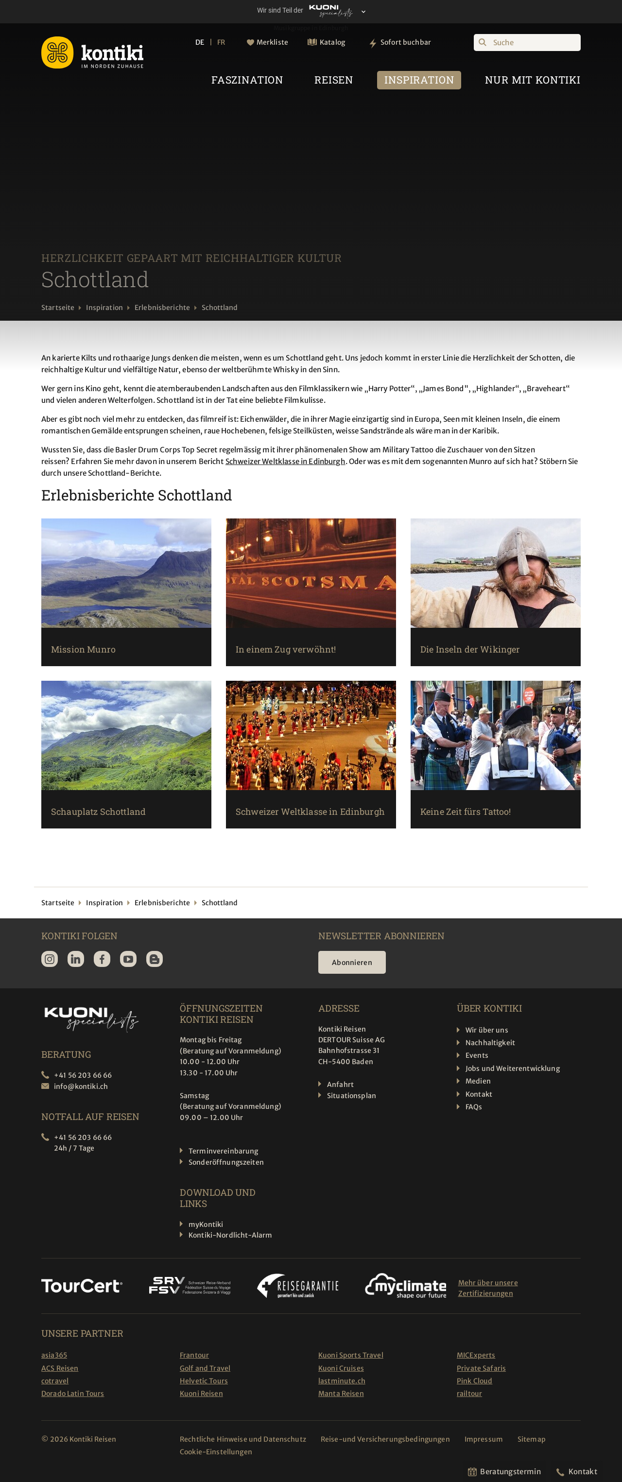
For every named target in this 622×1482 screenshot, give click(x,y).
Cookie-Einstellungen (216, 1452)
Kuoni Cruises (341, 1368)
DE (199, 42)
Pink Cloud (474, 1381)
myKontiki (206, 1224)
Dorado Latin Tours (72, 1393)
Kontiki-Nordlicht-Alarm (230, 1235)
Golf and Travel (205, 1368)
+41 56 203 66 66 (83, 1075)
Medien (478, 1081)
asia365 (54, 1355)
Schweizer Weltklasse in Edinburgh (285, 461)
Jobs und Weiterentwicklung (513, 1068)
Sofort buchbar (405, 42)
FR (221, 42)
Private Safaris (481, 1368)
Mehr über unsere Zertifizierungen (488, 1288)
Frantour (194, 1355)
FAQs (474, 1107)
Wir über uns (487, 1030)
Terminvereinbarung (224, 1151)
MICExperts (476, 1355)
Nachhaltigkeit (490, 1042)
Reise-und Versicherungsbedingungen (385, 1439)
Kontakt (479, 1094)
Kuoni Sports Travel (350, 1355)
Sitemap (532, 1439)
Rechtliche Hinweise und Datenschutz (243, 1439)
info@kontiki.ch (81, 1086)
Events (477, 1055)
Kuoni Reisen (201, 1393)
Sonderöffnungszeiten (226, 1162)
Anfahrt (340, 1084)
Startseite (57, 307)
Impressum (484, 1439)
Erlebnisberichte (162, 307)
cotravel (55, 1381)
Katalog (332, 42)
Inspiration (104, 307)
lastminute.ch (341, 1381)
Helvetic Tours (204, 1381)
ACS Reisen (59, 1368)
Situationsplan (351, 1095)
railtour (469, 1393)
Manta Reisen (341, 1393)
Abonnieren (352, 962)
